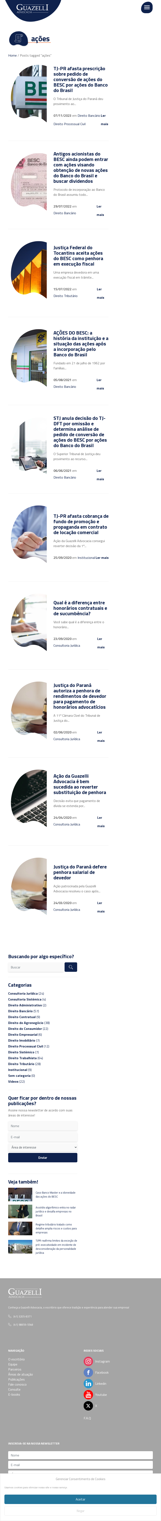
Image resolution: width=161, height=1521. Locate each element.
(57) (23, 1011)
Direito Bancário (89, 115)
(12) (28, 1046)
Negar (80, 1510)
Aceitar (80, 1499)
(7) (24, 1040)
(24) (26, 993)
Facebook (95, 1372)
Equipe (12, 1364)
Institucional (86, 557)
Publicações (16, 1379)
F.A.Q (87, 1418)
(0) (21, 1075)
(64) (25, 1057)
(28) (24, 1063)
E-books (14, 1394)
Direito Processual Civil (69, 123)
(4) (27, 999)
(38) (29, 1022)
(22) (28, 1028)
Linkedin (95, 1383)
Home (12, 55)
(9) (24, 1016)
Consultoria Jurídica (66, 645)
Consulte (14, 1389)
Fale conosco (17, 1384)
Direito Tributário (65, 295)
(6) (25, 1034)
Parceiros (14, 1369)
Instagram (102, 1361)
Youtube (101, 1394)
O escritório (16, 1359)
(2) (27, 1005)
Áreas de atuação (20, 1374)
